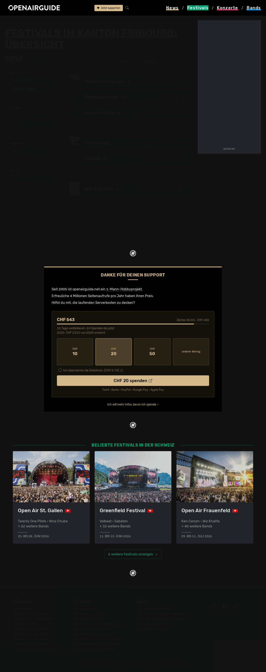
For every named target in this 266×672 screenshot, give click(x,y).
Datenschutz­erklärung (153, 624)
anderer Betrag (191, 351)
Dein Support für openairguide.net (163, 614)
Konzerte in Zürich (88, 614)
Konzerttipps (84, 609)
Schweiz (49, 21)
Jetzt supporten (108, 8)
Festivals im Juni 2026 (31, 634)
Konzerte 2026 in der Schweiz (98, 644)
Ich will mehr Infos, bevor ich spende (131, 404)
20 (114, 351)
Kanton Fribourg (72, 21)
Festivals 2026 (24, 624)
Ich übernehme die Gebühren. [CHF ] (91, 370)
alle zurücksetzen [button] (43, 58)
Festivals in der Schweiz (32, 614)
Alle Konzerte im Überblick (95, 649)
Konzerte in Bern (87, 619)
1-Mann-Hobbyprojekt (124, 289)
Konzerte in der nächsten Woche (99, 624)
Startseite (12, 21)
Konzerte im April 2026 (92, 629)
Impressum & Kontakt (152, 629)
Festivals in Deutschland (32, 619)
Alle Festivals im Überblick (33, 649)
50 (152, 351)
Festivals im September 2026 (36, 644)
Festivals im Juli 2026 (30, 639)
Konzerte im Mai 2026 (91, 634)
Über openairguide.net (153, 609)
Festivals (32, 21)
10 (75, 351)
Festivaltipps (23, 609)
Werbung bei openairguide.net (160, 619)
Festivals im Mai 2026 (30, 629)
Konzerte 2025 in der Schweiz (98, 639)
